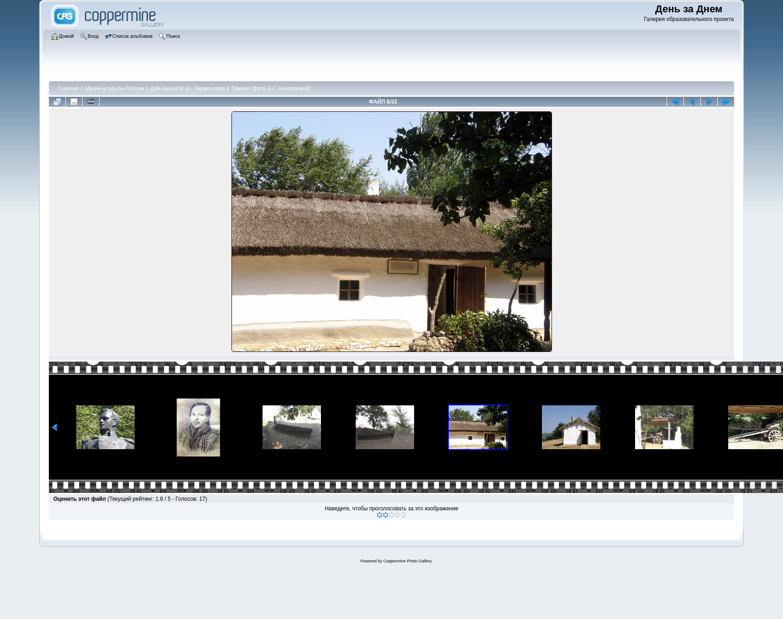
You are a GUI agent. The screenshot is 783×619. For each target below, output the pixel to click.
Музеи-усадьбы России (114, 88)
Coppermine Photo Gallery (407, 561)
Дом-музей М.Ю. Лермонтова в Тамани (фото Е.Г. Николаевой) (230, 88)
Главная (68, 88)
